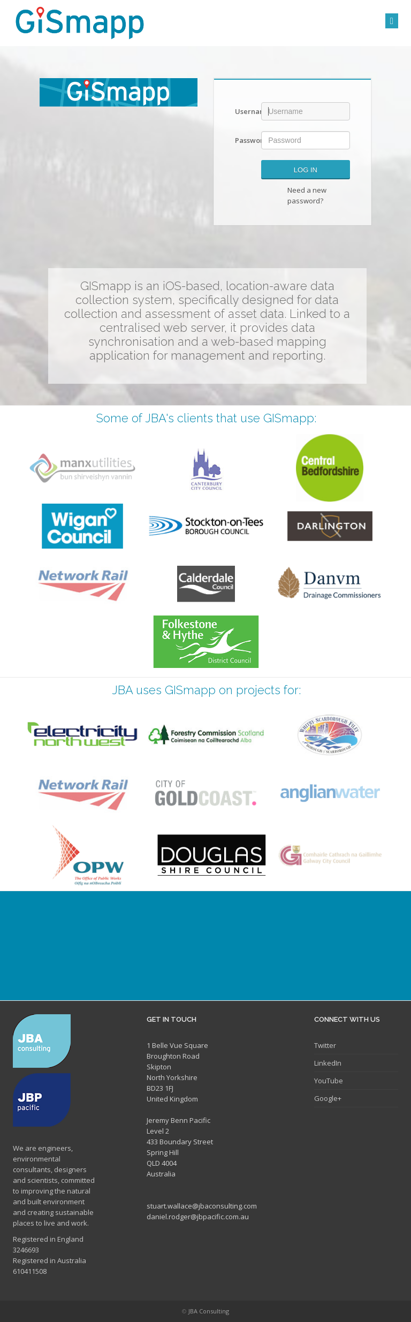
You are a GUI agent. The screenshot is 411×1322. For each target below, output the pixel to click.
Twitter (325, 1045)
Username (244, 111)
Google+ (327, 1098)
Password (244, 140)
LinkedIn (327, 1063)
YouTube (328, 1080)
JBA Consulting (208, 1311)
